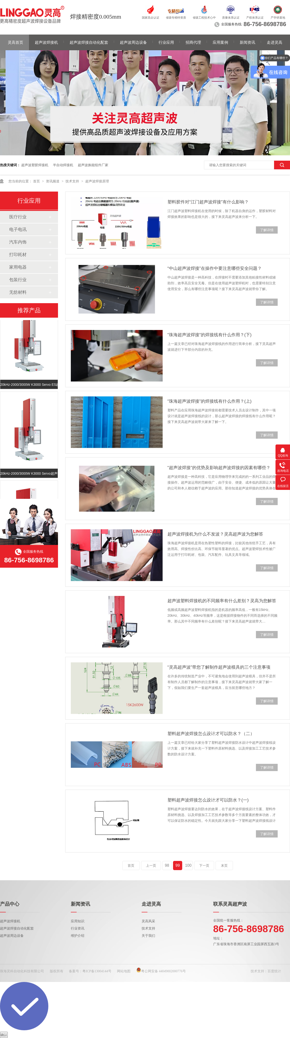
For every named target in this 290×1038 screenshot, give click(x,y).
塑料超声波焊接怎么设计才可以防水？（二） (210, 733)
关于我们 (148, 936)
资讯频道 (53, 181)
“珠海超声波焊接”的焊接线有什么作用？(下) (209, 334)
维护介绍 (77, 936)
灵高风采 (148, 921)
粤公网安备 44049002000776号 (161, 971)
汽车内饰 (18, 242)
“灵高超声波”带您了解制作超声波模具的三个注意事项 (218, 667)
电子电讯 (18, 229)
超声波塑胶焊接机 (34, 165)
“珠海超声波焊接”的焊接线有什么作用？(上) (209, 401)
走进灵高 (274, 42)
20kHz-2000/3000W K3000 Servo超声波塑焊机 (29, 474)
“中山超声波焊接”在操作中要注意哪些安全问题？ (214, 268)
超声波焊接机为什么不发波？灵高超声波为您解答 (215, 534)
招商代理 (193, 42)
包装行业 (18, 279)
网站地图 (123, 971)
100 (188, 865)
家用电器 (18, 267)
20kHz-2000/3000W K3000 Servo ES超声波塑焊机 (29, 385)
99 (177, 865)
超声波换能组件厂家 (93, 165)
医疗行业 (18, 217)
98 (167, 865)
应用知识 (77, 921)
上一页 (151, 865)
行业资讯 (77, 928)
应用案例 (220, 42)
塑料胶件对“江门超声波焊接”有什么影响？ (208, 202)
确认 (3, 1035)
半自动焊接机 (63, 165)
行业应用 (166, 42)
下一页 (204, 865)
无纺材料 (18, 292)
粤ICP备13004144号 (96, 971)
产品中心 (9, 904)
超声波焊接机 (46, 42)
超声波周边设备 (133, 42)
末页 (224, 865)
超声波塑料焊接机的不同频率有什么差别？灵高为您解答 (221, 600)
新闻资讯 (247, 42)
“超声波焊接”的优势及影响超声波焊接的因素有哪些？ (218, 467)
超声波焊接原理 (97, 181)
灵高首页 (15, 42)
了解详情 (267, 230)
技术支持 (72, 181)
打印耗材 (18, 254)
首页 (37, 181)
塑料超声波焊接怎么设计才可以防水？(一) (208, 800)
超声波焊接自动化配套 (89, 42)
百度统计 (274, 971)
